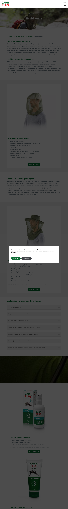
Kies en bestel (34, 164)
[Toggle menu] (64, 4)
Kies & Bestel (34, 451)
